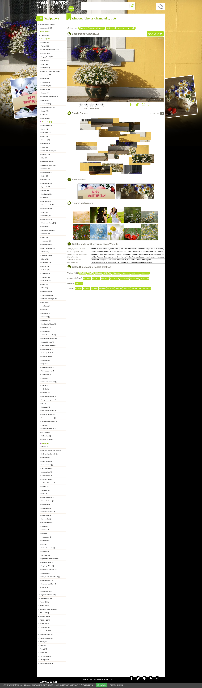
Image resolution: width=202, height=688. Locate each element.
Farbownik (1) (46, 519)
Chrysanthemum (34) (48, 150)
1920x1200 (144, 278)
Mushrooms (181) (46, 598)
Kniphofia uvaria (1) (48, 548)
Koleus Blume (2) (47, 439)
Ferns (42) (44, 129)
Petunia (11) (45, 270)
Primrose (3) (45, 407)
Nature (82, 28)
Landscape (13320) (46, 28)
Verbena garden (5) (47, 371)
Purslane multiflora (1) (48, 584)
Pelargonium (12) (47, 244)
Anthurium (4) (46, 374)
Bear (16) (44, 212)
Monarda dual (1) (47, 562)
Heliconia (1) (45, 540)
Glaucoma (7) (45, 320)
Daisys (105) (45, 67)
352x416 (78, 289)
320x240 (86, 289)
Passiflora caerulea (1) (49, 569)
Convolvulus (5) (46, 356)
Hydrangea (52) (46, 125)
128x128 (126, 289)
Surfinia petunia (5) (47, 367)
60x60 (148, 289)
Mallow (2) (44, 447)
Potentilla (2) (45, 457)
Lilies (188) (45, 60)
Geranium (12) (46, 241)
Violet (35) (44, 147)
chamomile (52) (46, 122)
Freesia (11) (45, 266)
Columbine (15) (46, 219)
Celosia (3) (45, 389)
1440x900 (105, 278)
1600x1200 (145, 273)
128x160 (118, 289)
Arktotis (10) (45, 273)
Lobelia (100, 28)
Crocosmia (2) (46, 432)
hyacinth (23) (45, 187)
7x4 (162, 113)
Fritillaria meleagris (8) (49, 299)
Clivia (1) (44, 493)
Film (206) (43, 645)
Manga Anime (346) (46, 638)
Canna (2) (44, 425)
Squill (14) (44, 237)
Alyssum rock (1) (47, 479)
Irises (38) (44, 136)
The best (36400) (45, 656)
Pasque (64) (45, 93)
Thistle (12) (45, 252)
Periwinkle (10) (46, 280)
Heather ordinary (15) (48, 223)
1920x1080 (134, 278)
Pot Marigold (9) (46, 291)
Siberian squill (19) (47, 205)
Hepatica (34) (45, 154)
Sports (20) (43, 652)
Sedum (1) (44, 587)
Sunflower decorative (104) (50, 71)
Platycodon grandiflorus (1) (50, 577)
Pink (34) (44, 158)
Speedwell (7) (45, 327)
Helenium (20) (46, 201)
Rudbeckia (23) (46, 194)
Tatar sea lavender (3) (48, 418)
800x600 (98, 273)
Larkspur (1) (45, 555)
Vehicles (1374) (45, 620)
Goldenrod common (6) (49, 338)
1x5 (150, 113)
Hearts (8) (44, 309)
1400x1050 (135, 273)
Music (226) (43, 641)
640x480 (82, 273)
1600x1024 (114, 278)
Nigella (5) (44, 364)
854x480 (79, 283)
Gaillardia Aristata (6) (48, 335)
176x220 (102, 289)
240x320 (94, 289)
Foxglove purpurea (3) (48, 400)
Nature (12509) (44, 31)
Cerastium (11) (46, 262)
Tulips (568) (45, 46)
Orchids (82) (45, 82)
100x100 (141, 289)
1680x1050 (124, 278)
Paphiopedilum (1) (47, 566)
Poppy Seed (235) (47, 57)
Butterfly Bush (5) (47, 353)
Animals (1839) (45, 616)
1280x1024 (125, 273)
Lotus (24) (44, 176)
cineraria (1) (45, 490)
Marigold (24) (45, 179)
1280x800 (96, 278)
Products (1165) (45, 627)
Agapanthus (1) (46, 472)
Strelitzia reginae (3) (48, 414)
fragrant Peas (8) (47, 295)
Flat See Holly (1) (47, 522)
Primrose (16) (45, 215)
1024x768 (107, 273)
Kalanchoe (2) (46, 436)
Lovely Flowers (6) (47, 342)
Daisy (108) (45, 64)
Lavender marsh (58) (48, 107)
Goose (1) (44, 533)
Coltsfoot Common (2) (48, 428)
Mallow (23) (45, 190)
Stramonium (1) (46, 591)
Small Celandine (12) (48, 248)
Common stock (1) (47, 497)
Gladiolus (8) (45, 306)
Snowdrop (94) (46, 75)
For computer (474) (46, 634)
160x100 (110, 289)
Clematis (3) (45, 392)
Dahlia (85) (45, 78)
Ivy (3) (43, 403)
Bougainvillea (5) (47, 349)
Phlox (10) (44, 284)
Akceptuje (101, 685)
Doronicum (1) (46, 504)
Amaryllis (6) (45, 331)
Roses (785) (45, 42)
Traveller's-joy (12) (47, 255)
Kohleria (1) (45, 551)
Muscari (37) (45, 143)
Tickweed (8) (45, 317)
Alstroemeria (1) (46, 475)
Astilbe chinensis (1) (48, 483)
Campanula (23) (46, 183)
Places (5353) (44, 602)
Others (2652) (44, 613)
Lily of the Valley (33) (48, 165)
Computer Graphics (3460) (48, 609)
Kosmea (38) (45, 140)
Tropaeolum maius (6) (48, 345)
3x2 (154, 113)
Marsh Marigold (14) (48, 230)
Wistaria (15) (45, 226)
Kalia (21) (44, 197)
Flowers (91, 28)
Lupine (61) (45, 100)
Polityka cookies (116, 685)
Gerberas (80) (46, 86)
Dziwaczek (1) (46, 508)
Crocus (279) (45, 53)
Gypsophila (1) (46, 537)
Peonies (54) (45, 118)
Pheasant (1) (45, 573)
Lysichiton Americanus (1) (50, 558)
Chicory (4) (45, 378)
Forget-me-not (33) (47, 161)
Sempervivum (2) (47, 465)
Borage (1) (44, 486)
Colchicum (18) (46, 208)
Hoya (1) (44, 544)
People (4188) (44, 605)
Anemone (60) (46, 104)
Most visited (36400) (46, 663)
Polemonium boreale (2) (49, 454)
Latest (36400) (44, 660)
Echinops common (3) (48, 396)
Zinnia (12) (45, 259)
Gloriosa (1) (45, 530)
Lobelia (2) (45, 443)
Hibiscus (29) (45, 169)
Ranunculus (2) (46, 461)
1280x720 (87, 278)
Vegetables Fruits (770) (48, 595)
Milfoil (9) (44, 288)
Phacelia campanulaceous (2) (51, 450)
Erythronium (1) (46, 515)
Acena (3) (44, 385)
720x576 (90, 273)
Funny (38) (43, 649)
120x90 (134, 289)
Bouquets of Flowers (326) (50, 49)
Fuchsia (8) (45, 302)
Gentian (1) (45, 526)
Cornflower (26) (46, 172)
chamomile (130, 28)
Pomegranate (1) (47, 580)
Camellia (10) (45, 277)
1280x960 (116, 273)
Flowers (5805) (45, 39)
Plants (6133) (45, 35)
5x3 (158, 113)
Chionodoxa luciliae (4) (49, 382)
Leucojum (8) (45, 313)
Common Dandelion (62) (49, 96)
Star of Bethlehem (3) (48, 410)
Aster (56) (44, 114)
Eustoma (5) (45, 360)
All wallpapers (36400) (47, 24)
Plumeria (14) (45, 234)
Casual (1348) (44, 623)
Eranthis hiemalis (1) (48, 512)
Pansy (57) (45, 111)
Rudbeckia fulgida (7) (48, 324)
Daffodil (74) (45, 89)
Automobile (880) (45, 631)
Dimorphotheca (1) (47, 501)
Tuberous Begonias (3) (49, 421)
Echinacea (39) (46, 132)
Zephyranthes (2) (47, 468)
